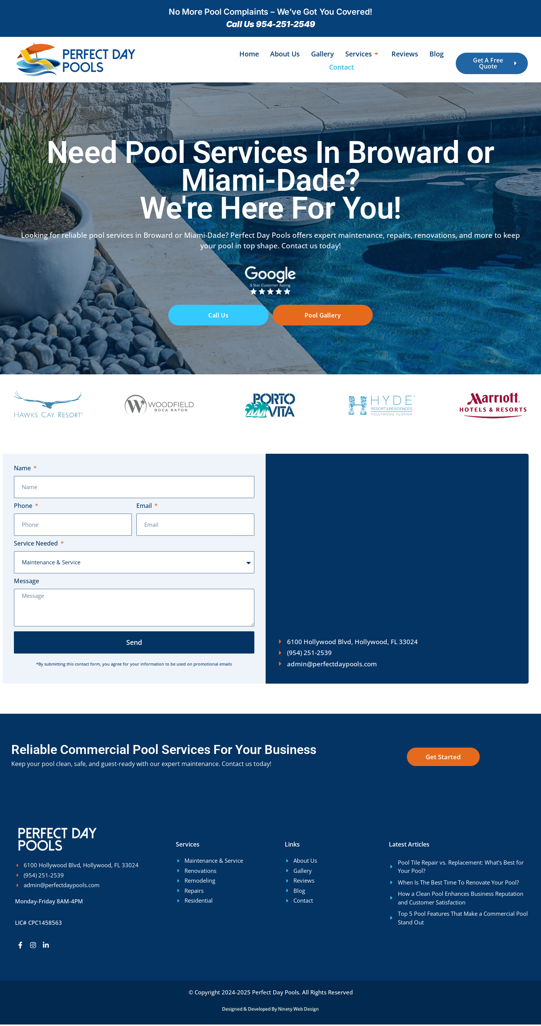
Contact (341, 66)
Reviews (404, 53)
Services (362, 53)
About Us (285, 53)
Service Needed (36, 545)
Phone (24, 507)
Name (23, 470)
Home (249, 53)
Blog (436, 53)
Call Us (218, 315)
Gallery (322, 53)
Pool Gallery (323, 315)
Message (26, 583)
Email (144, 507)
